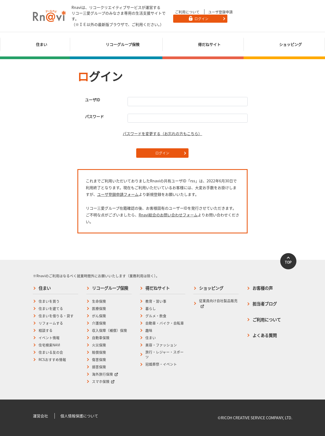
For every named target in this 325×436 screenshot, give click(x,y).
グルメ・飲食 (155, 315)
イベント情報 (49, 337)
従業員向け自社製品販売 (218, 303)
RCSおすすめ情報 (52, 359)
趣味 (148, 330)
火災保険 (99, 345)
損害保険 (99, 366)
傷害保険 (99, 359)
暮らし (150, 308)
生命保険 (99, 301)
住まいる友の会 (51, 352)
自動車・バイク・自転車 (164, 323)
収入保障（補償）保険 (109, 330)
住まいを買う (49, 301)
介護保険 (99, 323)
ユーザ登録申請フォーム (118, 194)
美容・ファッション (161, 345)
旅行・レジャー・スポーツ (164, 355)
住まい (45, 288)
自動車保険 (101, 337)
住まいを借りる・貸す (56, 315)
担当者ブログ (264, 304)
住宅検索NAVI (49, 345)
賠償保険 (99, 352)
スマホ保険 (103, 381)
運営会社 (40, 415)
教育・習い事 (155, 301)
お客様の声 (262, 288)
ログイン (162, 152)
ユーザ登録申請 (220, 11)
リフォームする (51, 323)
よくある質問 (264, 335)
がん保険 (99, 315)
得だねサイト (157, 288)
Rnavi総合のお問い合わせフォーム (168, 214)
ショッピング (211, 288)
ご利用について (187, 11)
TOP (288, 262)
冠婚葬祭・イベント (161, 364)
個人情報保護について (79, 415)
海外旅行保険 (105, 374)
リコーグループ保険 (110, 288)
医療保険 (99, 308)
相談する (46, 330)
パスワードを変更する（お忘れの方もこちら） (162, 133)
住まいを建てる (51, 308)
